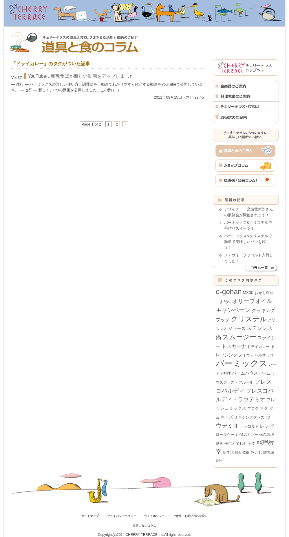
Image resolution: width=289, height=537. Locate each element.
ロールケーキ (227, 434)
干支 (251, 443)
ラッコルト (249, 426)
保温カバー (248, 434)
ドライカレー (258, 346)
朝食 (238, 452)
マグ (263, 408)
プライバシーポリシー (121, 516)
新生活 (228, 452)
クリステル (249, 319)
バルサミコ (264, 355)
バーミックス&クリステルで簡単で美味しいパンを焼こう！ (248, 242)
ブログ (253, 408)
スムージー (239, 337)
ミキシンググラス (249, 417)
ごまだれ (223, 302)
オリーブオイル (252, 301)
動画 (219, 443)
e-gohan (229, 291)
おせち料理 (264, 293)
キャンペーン (233, 310)
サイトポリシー (154, 516)
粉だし (256, 452)
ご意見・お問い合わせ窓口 (190, 516)
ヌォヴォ (246, 355)
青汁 (219, 460)
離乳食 (269, 452)
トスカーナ (234, 346)
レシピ (267, 426)
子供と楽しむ (235, 443)
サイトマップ (90, 516)
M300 (248, 292)
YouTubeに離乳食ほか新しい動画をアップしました (81, 76)
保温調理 (266, 434)
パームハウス (245, 373)
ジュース (237, 328)
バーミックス (242, 363)
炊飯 (246, 452)
